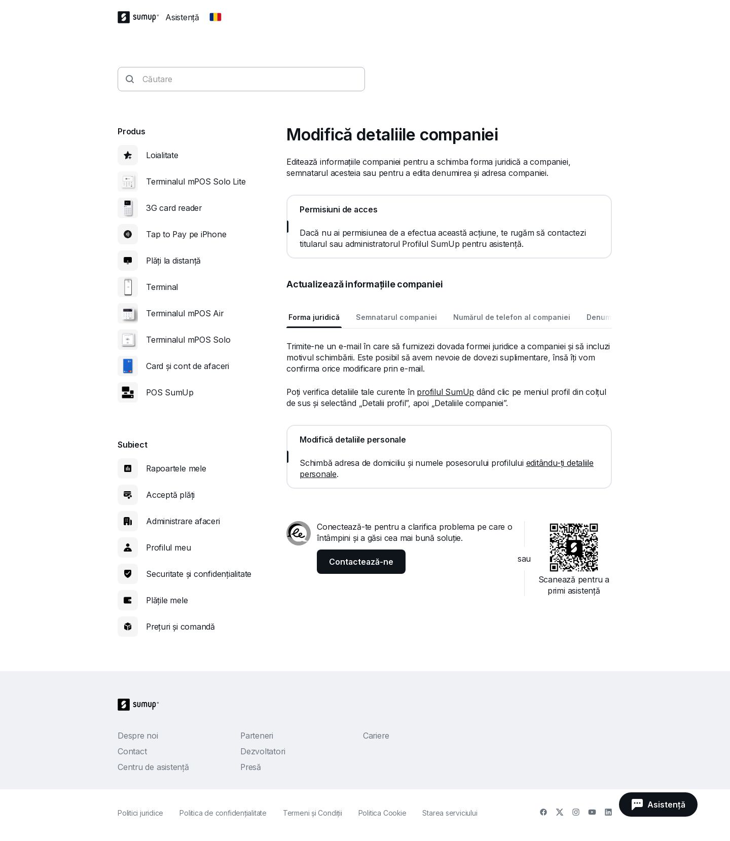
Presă (250, 767)
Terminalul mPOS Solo (188, 340)
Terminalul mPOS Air (185, 313)
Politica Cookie (382, 813)
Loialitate (162, 155)
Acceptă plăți (170, 495)
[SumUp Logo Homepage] (141, 17)
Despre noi (138, 735)
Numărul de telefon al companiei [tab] (511, 317)
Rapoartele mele (176, 468)
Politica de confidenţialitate (223, 813)
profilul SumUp (445, 392)
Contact (132, 751)
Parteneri (256, 735)
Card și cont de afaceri (187, 366)
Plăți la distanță (173, 260)
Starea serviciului (449, 813)
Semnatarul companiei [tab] (396, 317)
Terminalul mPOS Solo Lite (196, 181)
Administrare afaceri (183, 521)
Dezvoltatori (262, 751)
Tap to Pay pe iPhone (186, 234)
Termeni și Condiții (312, 813)
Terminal (162, 287)
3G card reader (174, 208)
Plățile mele (167, 600)
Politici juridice (140, 813)
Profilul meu (168, 547)
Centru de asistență (153, 767)
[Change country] (215, 17)
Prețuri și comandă (180, 626)
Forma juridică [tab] (314, 317)
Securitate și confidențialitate (198, 574)
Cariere (376, 735)
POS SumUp (170, 392)
